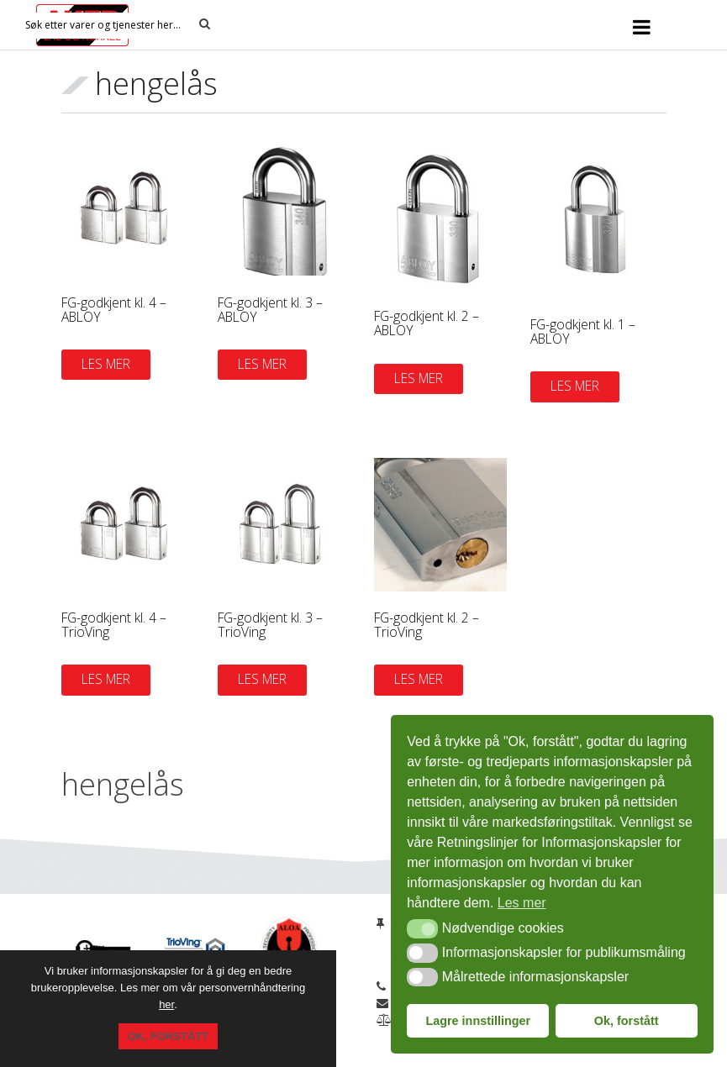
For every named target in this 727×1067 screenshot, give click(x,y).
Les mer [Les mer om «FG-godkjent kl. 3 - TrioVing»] (262, 679)
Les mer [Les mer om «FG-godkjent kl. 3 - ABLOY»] (262, 364)
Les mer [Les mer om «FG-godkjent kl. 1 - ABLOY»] (575, 385)
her (166, 1004)
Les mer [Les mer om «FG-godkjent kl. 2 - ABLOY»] (418, 378)
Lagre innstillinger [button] (477, 1021)
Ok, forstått (168, 1036)
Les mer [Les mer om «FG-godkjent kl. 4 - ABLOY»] (106, 364)
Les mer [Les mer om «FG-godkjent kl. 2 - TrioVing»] (418, 679)
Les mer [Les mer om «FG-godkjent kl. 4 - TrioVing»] (106, 679)
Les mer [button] (522, 903)
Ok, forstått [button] (626, 1021)
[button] (422, 928)
